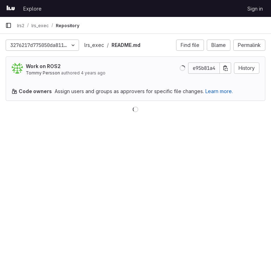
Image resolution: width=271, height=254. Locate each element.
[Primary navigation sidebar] (8, 25)
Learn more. (219, 91)
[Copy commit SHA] (225, 68)
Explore (32, 9)
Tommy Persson (43, 72)
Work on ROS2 (43, 66)
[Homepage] (11, 8)
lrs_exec (94, 45)
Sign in (255, 9)
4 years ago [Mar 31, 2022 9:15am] (93, 72)
